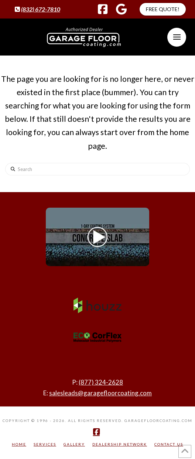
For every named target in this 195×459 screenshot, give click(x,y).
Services (45, 444)
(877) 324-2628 (101, 382)
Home (19, 444)
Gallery (74, 444)
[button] (176, 37)
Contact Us (168, 444)
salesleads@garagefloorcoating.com (100, 393)
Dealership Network (119, 444)
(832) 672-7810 (40, 9)
